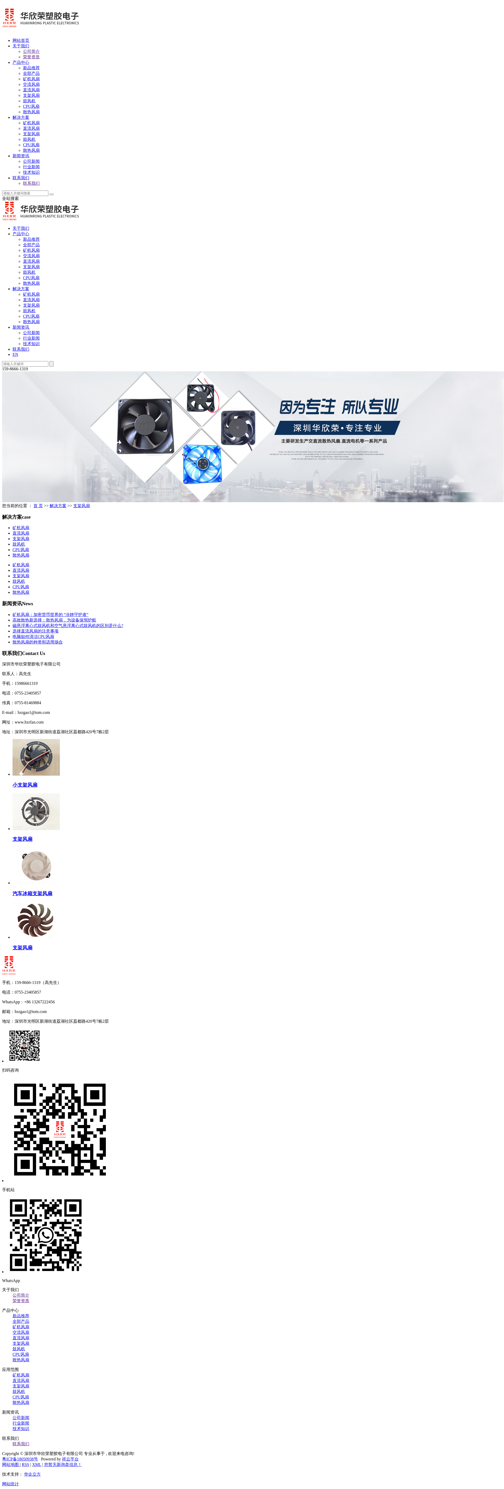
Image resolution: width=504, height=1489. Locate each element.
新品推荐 (31, 68)
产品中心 (21, 62)
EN (15, 354)
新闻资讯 (21, 156)
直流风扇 (31, 90)
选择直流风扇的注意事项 (36, 631)
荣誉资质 (31, 57)
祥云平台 (70, 1459)
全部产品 (31, 73)
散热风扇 (31, 112)
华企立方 (32, 1474)
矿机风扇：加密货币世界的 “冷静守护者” (50, 614)
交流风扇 (31, 84)
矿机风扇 (31, 79)
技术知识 (31, 172)
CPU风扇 (31, 106)
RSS (25, 1464)
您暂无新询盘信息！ (63, 1464)
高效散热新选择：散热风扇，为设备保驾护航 (54, 620)
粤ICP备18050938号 (20, 1459)
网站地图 (11, 1464)
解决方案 (21, 117)
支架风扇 (31, 95)
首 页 (38, 505)
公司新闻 (31, 161)
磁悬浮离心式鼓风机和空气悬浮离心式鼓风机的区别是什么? (68, 625)
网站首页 (21, 40)
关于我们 (21, 46)
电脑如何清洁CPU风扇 (33, 636)
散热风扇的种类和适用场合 (38, 642)
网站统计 (10, 1484)
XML (36, 1464)
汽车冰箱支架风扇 (32, 893)
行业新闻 (31, 167)
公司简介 (31, 51)
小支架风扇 (25, 785)
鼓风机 (29, 101)
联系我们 (21, 178)
